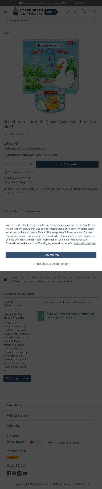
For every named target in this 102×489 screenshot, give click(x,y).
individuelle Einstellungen (52, 264)
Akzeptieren (51, 255)
